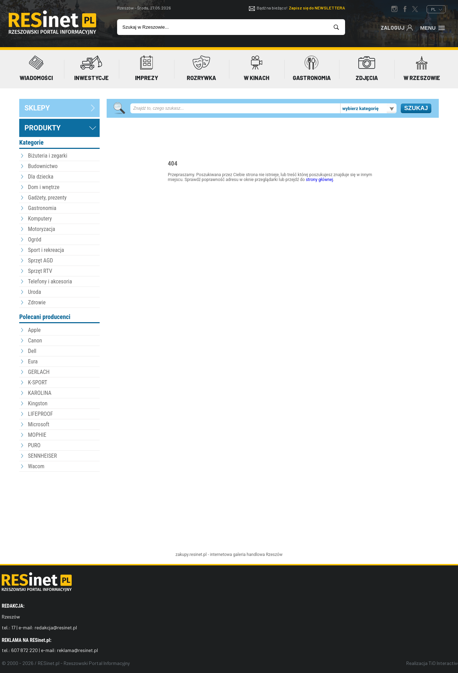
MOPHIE (37, 435)
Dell (32, 351)
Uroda (34, 292)
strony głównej (319, 179)
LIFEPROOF (40, 414)
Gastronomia (42, 208)
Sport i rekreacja (46, 250)
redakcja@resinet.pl (56, 627)
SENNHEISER (42, 456)
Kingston (38, 403)
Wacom (36, 466)
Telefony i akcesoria (50, 281)
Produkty (42, 128)
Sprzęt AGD (40, 260)
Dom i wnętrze (43, 187)
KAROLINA (39, 393)
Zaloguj (397, 27)
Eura (33, 361)
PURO (34, 445)
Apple (34, 330)
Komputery (40, 218)
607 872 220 (24, 650)
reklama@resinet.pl (77, 650)
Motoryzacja (41, 229)
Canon (35, 340)
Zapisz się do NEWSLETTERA (317, 7)
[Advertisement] (59, 512)
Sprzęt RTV (40, 271)
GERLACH (39, 372)
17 (13, 627)
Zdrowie (36, 302)
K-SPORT (37, 382)
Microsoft (38, 424)
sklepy (37, 108)
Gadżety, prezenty (47, 197)
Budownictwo (43, 166)
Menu (433, 27)
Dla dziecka (40, 176)
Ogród (34, 239)
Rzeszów (274, 554)
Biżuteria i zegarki (47, 155)
